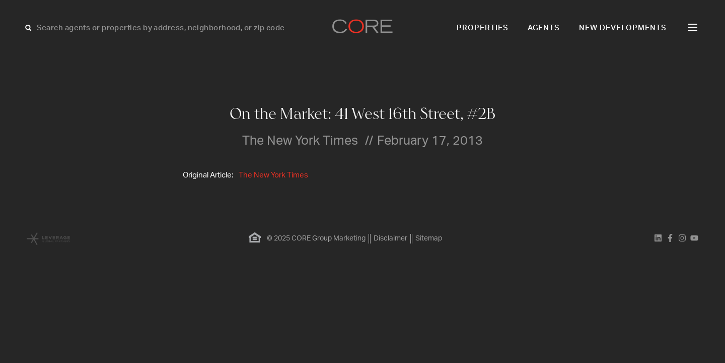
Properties (483, 28)
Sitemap (428, 238)
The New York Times (273, 175)
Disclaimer (390, 238)
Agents (544, 28)
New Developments (623, 28)
